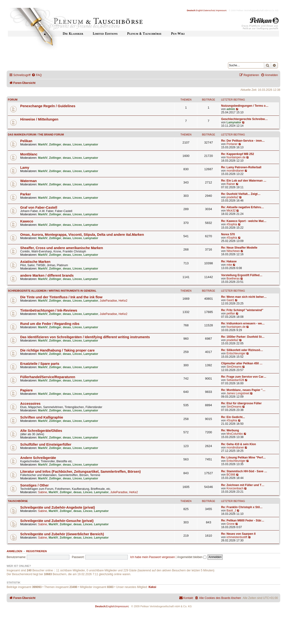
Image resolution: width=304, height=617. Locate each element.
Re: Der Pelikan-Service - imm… (243, 140)
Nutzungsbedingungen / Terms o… (244, 105)
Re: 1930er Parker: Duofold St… (243, 336)
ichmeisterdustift (237, 537)
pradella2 (232, 197)
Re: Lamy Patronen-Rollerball (241, 167)
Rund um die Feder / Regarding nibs (49, 324)
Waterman (28, 181)
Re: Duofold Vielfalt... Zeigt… (241, 194)
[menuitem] (37, 75)
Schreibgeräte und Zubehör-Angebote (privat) (57, 507)
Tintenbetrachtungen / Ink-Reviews (48, 310)
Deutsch (191, 10)
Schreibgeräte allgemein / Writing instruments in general (52, 290)
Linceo (77, 144)
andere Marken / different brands (47, 275)
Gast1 (230, 300)
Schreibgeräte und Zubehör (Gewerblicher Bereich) (62, 534)
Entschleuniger (236, 353)
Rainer (231, 184)
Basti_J (231, 510)
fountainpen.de (236, 157)
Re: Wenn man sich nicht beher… (244, 297)
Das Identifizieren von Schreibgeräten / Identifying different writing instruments (85, 337)
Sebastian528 (235, 380)
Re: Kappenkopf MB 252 (237, 154)
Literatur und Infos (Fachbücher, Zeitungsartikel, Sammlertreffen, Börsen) (80, 471)
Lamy (24, 167)
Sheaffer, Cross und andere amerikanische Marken (61, 248)
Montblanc (29, 154)
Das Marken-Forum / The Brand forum (36, 134)
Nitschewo (233, 251)
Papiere (26, 390)
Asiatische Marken (35, 262)
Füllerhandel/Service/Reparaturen (47, 377)
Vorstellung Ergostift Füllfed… (241, 275)
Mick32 (231, 210)
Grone (231, 523)
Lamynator (234, 122)
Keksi (152, 587)
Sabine (42, 492)
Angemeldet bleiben (191, 557)
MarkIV (43, 144)
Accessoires (30, 403)
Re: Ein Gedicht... (233, 417)
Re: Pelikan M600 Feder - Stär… (242, 520)
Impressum (221, 10)
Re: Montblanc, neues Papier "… (243, 390)
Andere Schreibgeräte (38, 458)
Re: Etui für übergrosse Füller (241, 403)
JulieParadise (108, 300)
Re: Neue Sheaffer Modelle (239, 247)
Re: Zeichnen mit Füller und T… (242, 485)
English (199, 10)
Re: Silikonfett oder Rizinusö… (242, 350)
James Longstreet (238, 393)
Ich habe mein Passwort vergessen (152, 557)
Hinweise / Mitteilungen (39, 119)
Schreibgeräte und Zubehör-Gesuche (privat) (57, 521)
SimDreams (234, 366)
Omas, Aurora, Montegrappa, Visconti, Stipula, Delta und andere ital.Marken (82, 234)
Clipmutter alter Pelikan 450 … (241, 363)
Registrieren (36, 551)
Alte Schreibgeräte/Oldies (41, 431)
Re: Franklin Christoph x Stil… (242, 507)
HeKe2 (123, 300)
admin (231, 109)
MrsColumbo (235, 433)
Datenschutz (209, 10)
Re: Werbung (230, 430)
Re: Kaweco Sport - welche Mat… (243, 221)
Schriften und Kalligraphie (41, 417)
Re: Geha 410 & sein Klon (238, 444)
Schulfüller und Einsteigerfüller (45, 444)
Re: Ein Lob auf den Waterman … (243, 180)
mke (229, 264)
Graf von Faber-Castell (38, 207)
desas (67, 144)
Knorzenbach (235, 488)
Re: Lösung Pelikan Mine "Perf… (243, 457)
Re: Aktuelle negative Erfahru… (242, 207)
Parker (25, 194)
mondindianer (235, 170)
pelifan (231, 313)
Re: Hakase (229, 261)
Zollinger (55, 144)
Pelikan (26, 141)
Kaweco (26, 221)
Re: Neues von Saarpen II (238, 533)
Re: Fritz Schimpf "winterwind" (242, 310)
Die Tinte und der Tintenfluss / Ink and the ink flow (61, 297)
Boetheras (233, 278)
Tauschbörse (18, 501)
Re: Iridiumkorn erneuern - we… (243, 323)
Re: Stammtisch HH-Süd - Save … (244, 471)
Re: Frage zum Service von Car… (243, 376)
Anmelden (14, 551)
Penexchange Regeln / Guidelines (47, 106)
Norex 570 (228, 234)
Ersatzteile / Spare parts (39, 364)
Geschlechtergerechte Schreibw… (244, 119)
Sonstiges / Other (34, 485)
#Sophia (232, 224)
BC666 (231, 474)
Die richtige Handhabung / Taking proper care (57, 350)
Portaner (232, 144)
